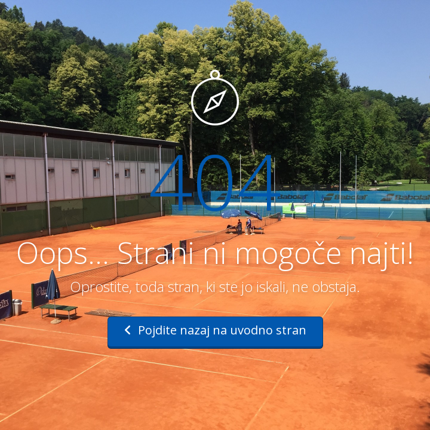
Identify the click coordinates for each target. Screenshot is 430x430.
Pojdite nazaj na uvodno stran (215, 330)
